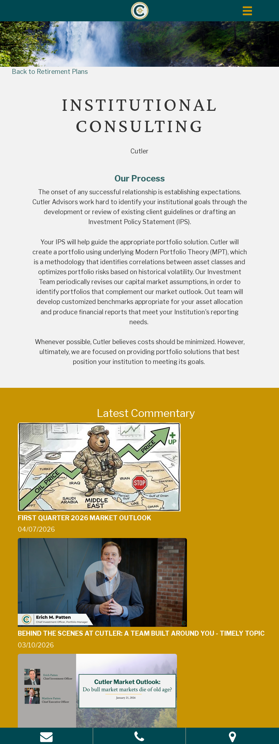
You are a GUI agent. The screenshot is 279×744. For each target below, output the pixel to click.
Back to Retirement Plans (50, 71)
